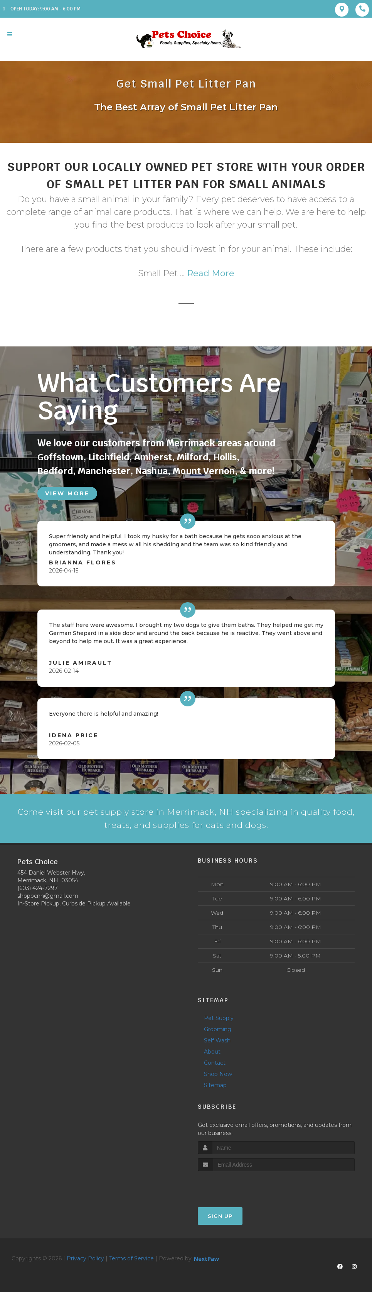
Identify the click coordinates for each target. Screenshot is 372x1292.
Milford (194, 457)
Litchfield (109, 457)
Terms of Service (131, 1259)
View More (67, 493)
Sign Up (220, 1217)
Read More (210, 273)
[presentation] (239, 1186)
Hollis (226, 457)
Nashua (152, 471)
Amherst (154, 457)
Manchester (104, 471)
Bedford (55, 471)
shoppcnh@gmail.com (47, 896)
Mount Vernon (204, 471)
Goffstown (60, 457)
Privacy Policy (85, 1259)
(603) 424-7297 (37, 889)
